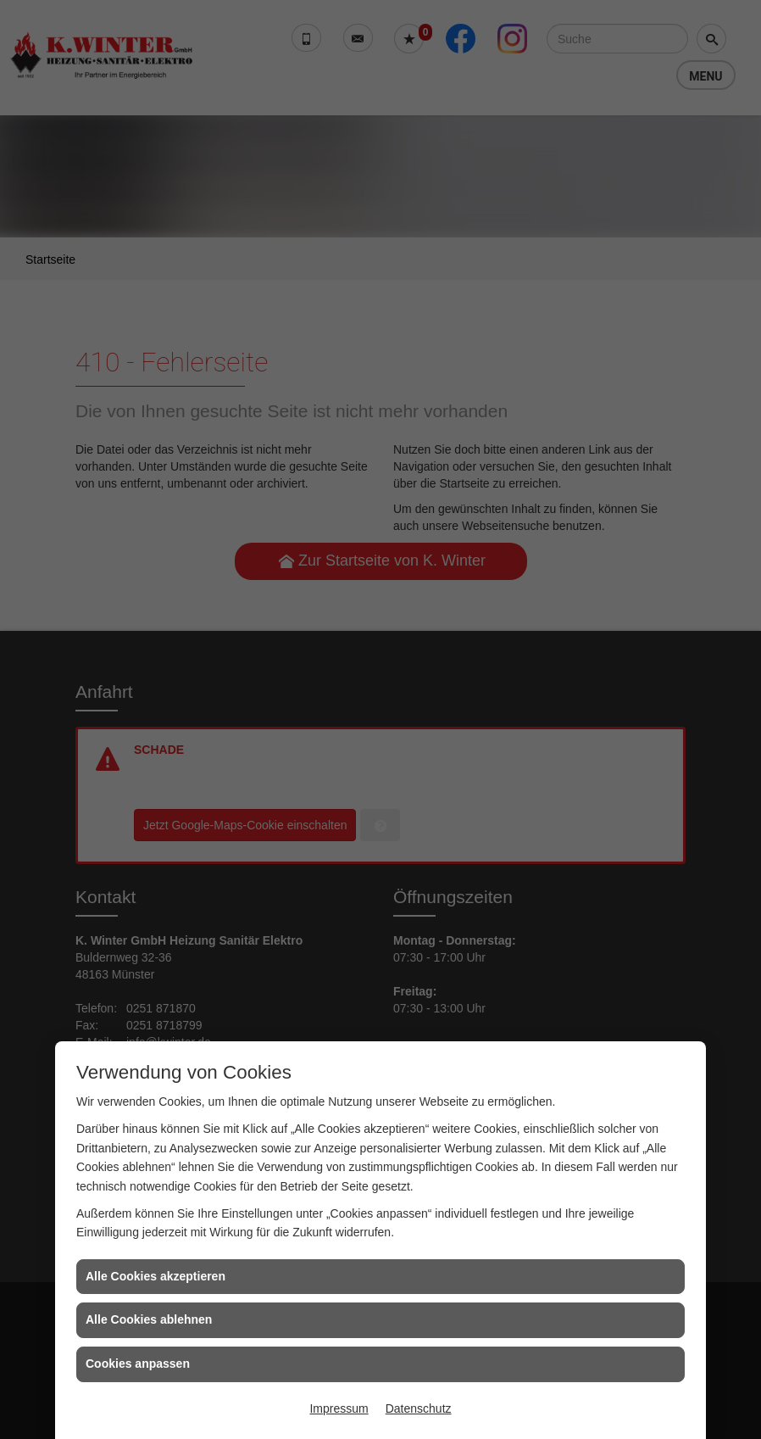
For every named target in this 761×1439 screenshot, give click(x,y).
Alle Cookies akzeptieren (155, 1276)
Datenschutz (419, 1408)
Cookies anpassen (138, 1363)
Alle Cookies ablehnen (149, 1319)
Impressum (338, 1408)
